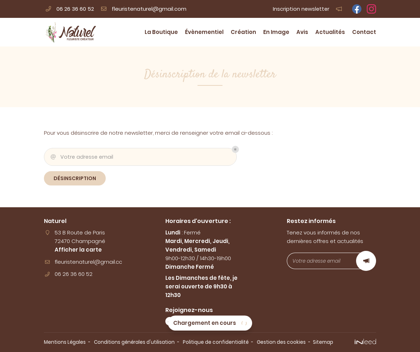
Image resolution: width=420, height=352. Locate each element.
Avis (302, 32)
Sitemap (323, 342)
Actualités (330, 32)
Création (243, 32)
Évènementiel (204, 32)
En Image (276, 32)
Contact (364, 32)
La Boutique (161, 32)
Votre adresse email (81, 157)
